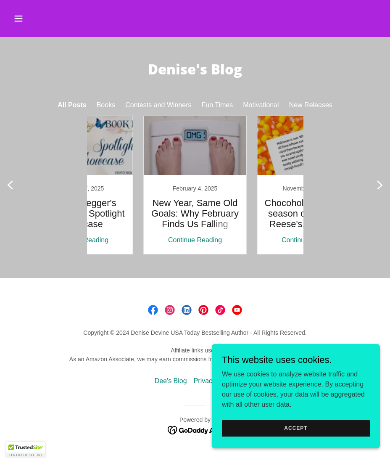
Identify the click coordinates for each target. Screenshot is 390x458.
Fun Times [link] (217, 105)
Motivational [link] (261, 105)
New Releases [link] (310, 105)
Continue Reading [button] (138, 240)
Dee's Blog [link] (171, 380)
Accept (295, 428)
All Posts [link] (72, 105)
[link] (138, 185)
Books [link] (106, 105)
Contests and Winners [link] (158, 105)
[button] (52, 18)
